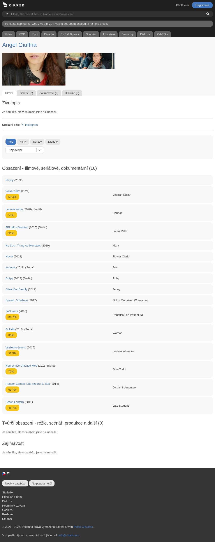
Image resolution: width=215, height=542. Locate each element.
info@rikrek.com (68, 535)
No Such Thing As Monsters (23, 245)
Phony (9, 180)
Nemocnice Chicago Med (21, 365)
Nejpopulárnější (42, 483)
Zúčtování (11, 311)
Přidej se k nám (12, 496)
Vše (10, 141)
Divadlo (53, 141)
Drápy (9, 278)
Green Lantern (14, 402)
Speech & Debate (16, 300)
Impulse (10, 267)
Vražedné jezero (15, 347)
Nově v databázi (15, 483)
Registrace (202, 5)
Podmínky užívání (13, 505)
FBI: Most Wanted (16, 227)
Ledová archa (14, 209)
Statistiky (8, 492)
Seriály (37, 141)
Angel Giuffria (19, 45)
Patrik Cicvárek (83, 526)
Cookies (7, 510)
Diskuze (7, 501)
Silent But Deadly (16, 289)
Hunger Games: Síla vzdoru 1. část (27, 383)
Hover (9, 256)
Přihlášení (182, 5)
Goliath (9, 329)
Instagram (31, 124)
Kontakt (7, 518)
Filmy (23, 141)
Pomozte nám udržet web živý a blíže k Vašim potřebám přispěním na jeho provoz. (57, 23)
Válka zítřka (12, 191)
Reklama (7, 514)
